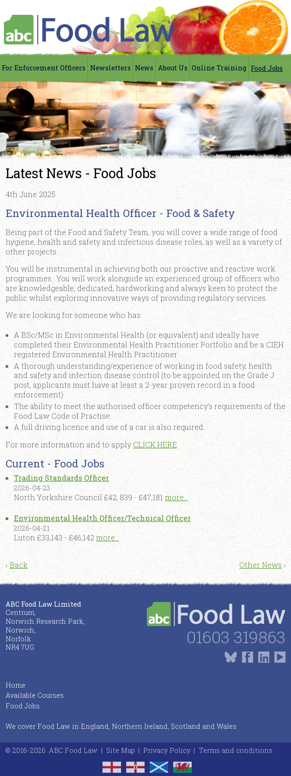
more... (176, 497)
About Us (173, 67)
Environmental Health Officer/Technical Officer (102, 518)
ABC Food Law (73, 750)
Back (19, 565)
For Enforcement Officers (43, 67)
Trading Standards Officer (61, 478)
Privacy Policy (166, 750)
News (144, 67)
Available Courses (35, 695)
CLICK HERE (155, 444)
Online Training (219, 67)
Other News (260, 565)
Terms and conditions (236, 750)
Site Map (120, 750)
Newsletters (110, 67)
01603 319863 (236, 637)
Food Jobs (267, 68)
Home (15, 685)
